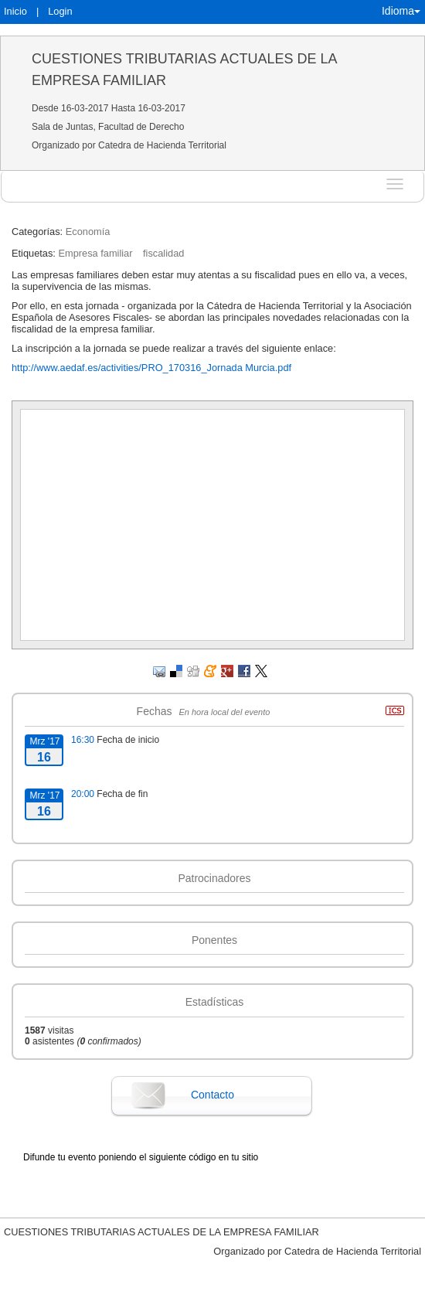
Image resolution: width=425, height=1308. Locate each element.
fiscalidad (163, 253)
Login (60, 11)
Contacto (212, 1094)
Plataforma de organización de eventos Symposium (212, 1296)
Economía (88, 231)
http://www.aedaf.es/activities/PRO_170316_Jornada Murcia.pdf (151, 367)
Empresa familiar (95, 253)
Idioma (401, 11)
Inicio (15, 11)
